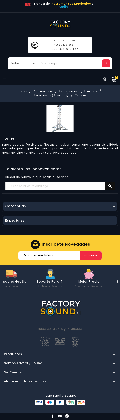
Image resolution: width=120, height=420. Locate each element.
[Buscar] (60, 186)
